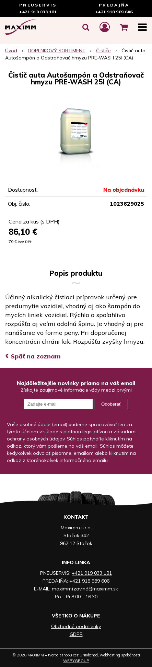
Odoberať (111, 404)
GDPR (76, 634)
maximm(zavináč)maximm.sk (85, 589)
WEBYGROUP (76, 660)
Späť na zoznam (33, 356)
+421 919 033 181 (38, 11)
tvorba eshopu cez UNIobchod (73, 655)
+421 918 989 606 (114, 11)
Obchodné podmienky (76, 626)
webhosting (110, 655)
